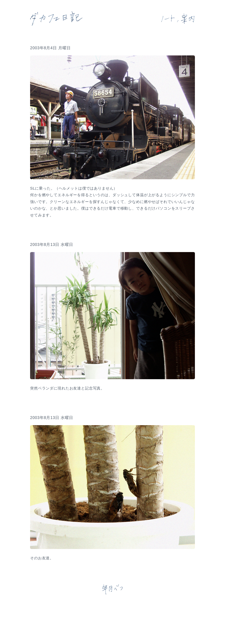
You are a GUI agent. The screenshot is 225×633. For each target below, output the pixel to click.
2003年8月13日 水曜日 (51, 244)
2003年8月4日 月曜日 (50, 48)
